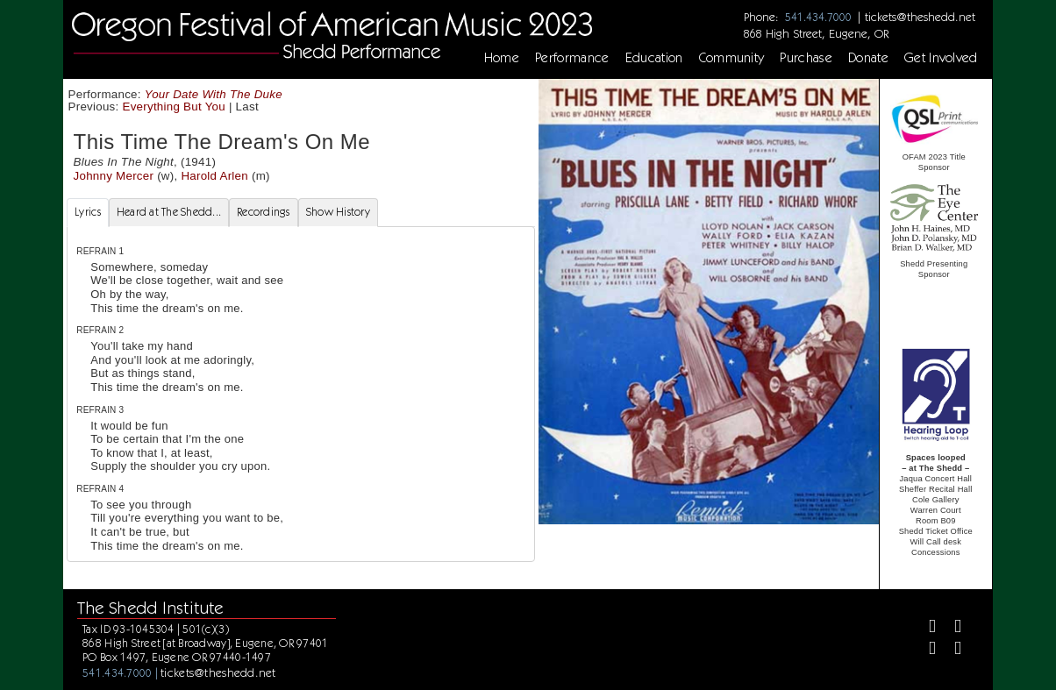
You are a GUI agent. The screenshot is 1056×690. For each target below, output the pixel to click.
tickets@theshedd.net (920, 17)
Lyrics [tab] (88, 211)
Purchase (806, 58)
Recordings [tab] (263, 211)
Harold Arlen (214, 175)
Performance (572, 58)
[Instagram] (925, 650)
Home (501, 58)
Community (732, 58)
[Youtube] (950, 650)
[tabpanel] (301, 394)
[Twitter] (950, 628)
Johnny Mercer (114, 175)
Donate (868, 58)
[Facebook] (925, 628)
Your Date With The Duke (213, 94)
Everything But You (174, 106)
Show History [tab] (338, 211)
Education (654, 58)
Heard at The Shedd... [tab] (169, 211)
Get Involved (941, 58)
